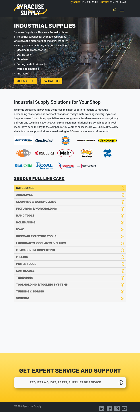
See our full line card (39, 178)
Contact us (77, 131)
